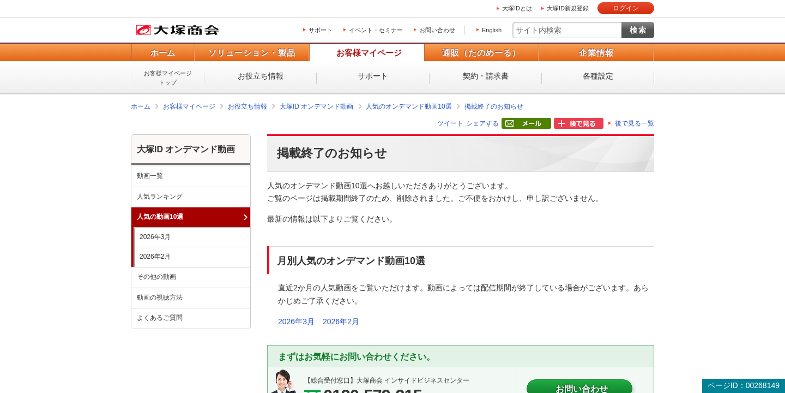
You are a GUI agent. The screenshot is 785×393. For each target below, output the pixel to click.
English (492, 30)
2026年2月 (341, 321)
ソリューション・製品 (251, 52)
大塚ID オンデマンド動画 (316, 106)
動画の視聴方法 (160, 297)
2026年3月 (296, 321)
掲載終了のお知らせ (493, 106)
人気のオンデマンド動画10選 (408, 106)
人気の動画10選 (160, 217)
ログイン (626, 8)
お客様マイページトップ (168, 78)
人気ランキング (160, 196)
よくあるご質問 (160, 317)
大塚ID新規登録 (568, 8)
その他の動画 (156, 277)
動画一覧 (150, 176)
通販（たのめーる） (481, 52)
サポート (321, 30)
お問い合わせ (437, 30)
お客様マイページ (369, 52)
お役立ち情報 (260, 76)
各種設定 (598, 76)
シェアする (482, 123)
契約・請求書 (486, 76)
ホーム (162, 52)
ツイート (450, 123)
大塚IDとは (517, 8)
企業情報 (596, 52)
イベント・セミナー (376, 30)
